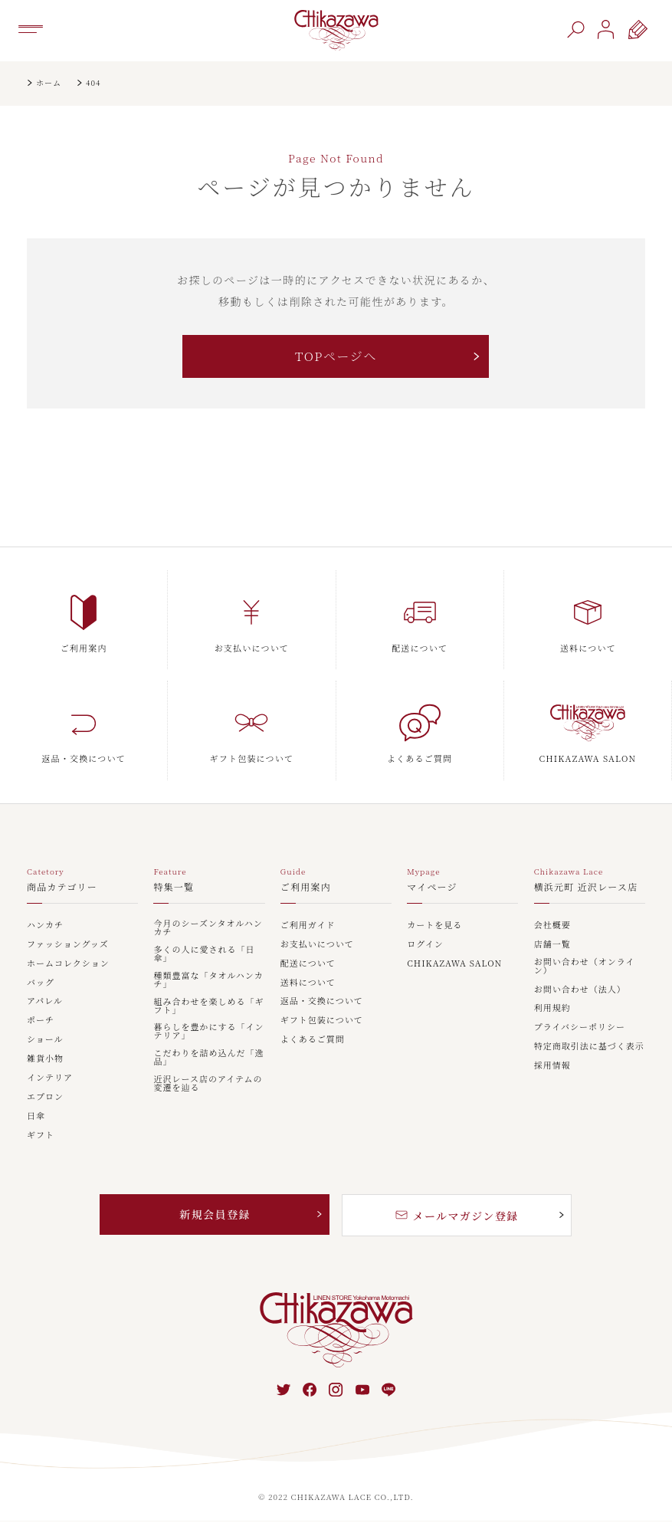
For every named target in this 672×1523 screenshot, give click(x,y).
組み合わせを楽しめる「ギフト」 (208, 1006)
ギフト (40, 1136)
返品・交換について (321, 1001)
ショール (45, 1040)
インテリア (50, 1078)
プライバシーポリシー (579, 1027)
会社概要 (552, 926)
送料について (308, 983)
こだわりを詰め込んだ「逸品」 (208, 1058)
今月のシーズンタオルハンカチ (207, 928)
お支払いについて (317, 945)
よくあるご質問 (312, 1040)
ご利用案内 (305, 887)
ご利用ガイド (308, 926)
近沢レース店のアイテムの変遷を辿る (207, 1084)
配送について (308, 964)
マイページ (432, 887)
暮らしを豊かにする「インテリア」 (208, 1031)
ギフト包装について (321, 1021)
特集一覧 (173, 887)
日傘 (36, 1116)
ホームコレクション (68, 964)
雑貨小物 (45, 1059)
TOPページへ (336, 356)
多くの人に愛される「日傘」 (203, 954)
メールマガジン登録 (456, 1215)
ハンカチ (45, 926)
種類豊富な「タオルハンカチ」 (208, 980)
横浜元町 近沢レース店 (586, 887)
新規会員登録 (214, 1214)
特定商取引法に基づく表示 (589, 1047)
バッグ (40, 983)
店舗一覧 (552, 945)
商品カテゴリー (62, 887)
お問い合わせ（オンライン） (584, 966)
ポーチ (40, 1021)
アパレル (45, 1001)
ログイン (425, 945)
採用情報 (552, 1066)
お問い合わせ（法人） (580, 990)
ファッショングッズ (68, 945)
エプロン (45, 1097)
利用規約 (552, 1008)
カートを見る (434, 926)
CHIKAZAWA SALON (454, 964)
